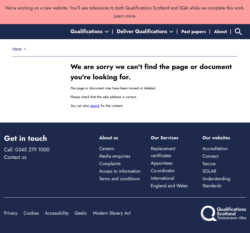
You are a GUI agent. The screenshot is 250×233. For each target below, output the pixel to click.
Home (17, 48)
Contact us (15, 157)
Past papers (193, 31)
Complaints (110, 163)
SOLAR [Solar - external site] (209, 171)
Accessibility (57, 213)
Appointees (161, 163)
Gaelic (81, 213)
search (95, 105)
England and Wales (169, 186)
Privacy (10, 213)
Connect (210, 156)
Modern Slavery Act (111, 213)
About (220, 31)
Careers (106, 148)
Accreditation (215, 148)
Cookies (31, 213)
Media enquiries (114, 156)
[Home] (223, 213)
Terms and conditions (119, 179)
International (162, 178)
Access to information (119, 171)
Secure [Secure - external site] (209, 163)
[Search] (238, 31)
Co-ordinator (163, 170)
